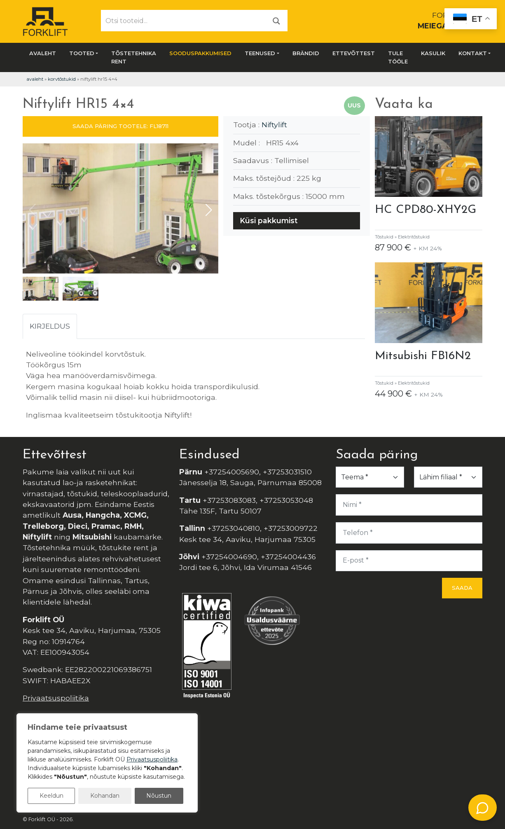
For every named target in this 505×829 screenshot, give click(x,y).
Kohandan (104, 795)
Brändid (305, 53)
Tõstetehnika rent (133, 57)
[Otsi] (276, 20)
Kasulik (433, 53)
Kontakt (472, 53)
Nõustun (158, 795)
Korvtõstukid (62, 79)
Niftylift (274, 124)
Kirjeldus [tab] (50, 326)
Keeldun (51, 795)
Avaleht (42, 53)
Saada (462, 587)
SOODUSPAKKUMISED (200, 53)
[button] (208, 210)
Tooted (81, 53)
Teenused (260, 53)
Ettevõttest (353, 53)
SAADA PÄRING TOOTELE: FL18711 (120, 126)
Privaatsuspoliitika (56, 698)
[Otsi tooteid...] (183, 20)
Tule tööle (398, 57)
